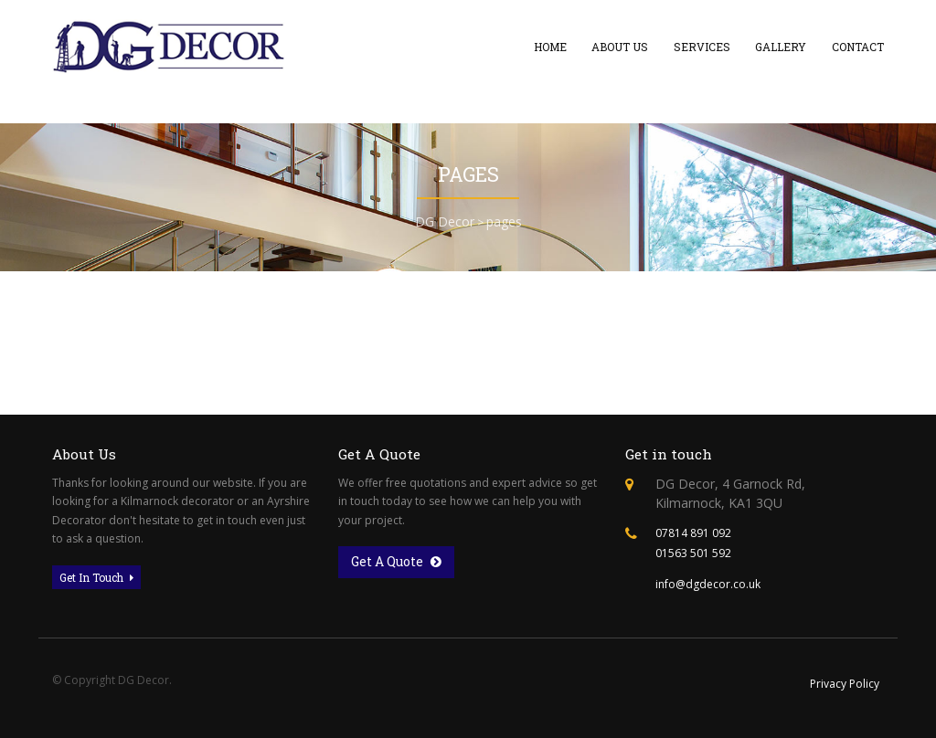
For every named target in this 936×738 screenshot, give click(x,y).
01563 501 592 (693, 553)
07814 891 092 (693, 533)
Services (702, 46)
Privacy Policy (844, 683)
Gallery (780, 46)
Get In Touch (96, 577)
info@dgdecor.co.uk (707, 584)
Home (550, 46)
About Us (619, 46)
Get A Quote (396, 562)
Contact (858, 46)
